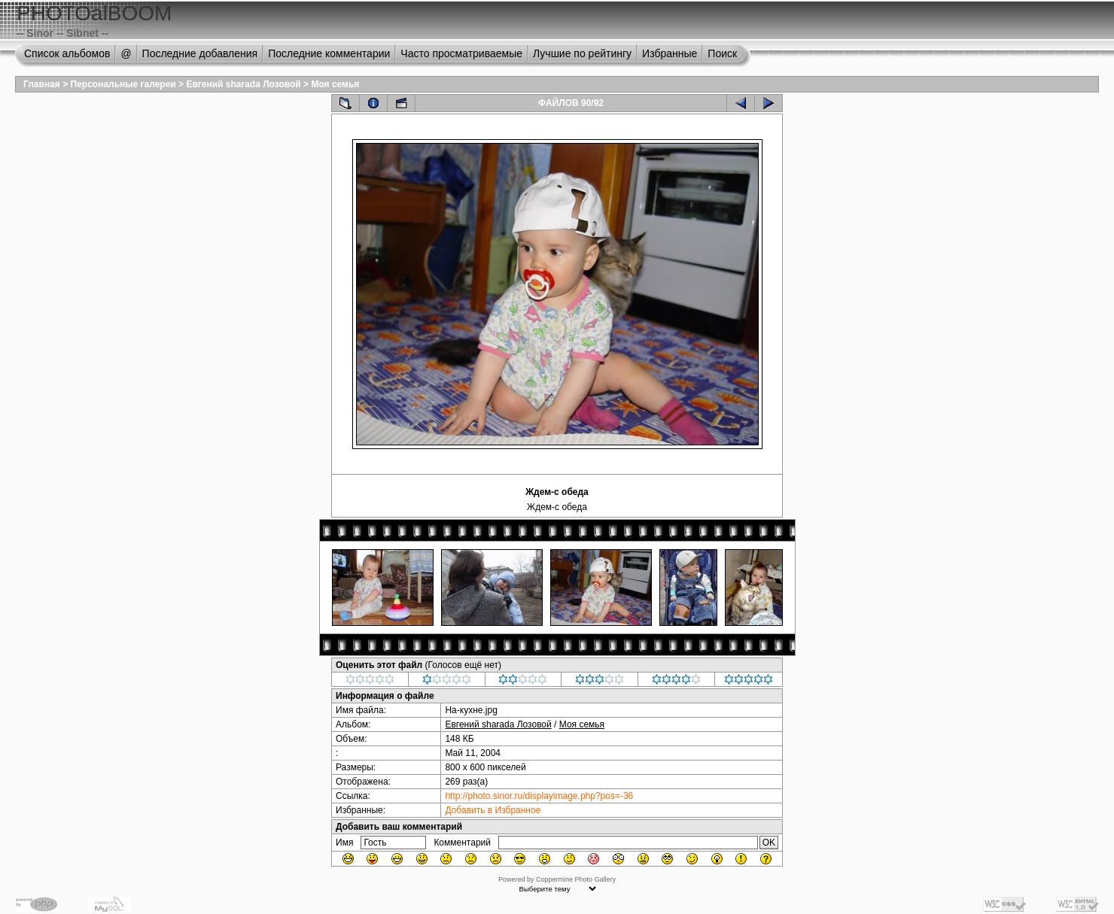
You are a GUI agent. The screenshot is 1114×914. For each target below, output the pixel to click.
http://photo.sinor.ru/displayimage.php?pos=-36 (539, 796)
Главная (41, 84)
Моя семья (335, 84)
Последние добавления (200, 53)
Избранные (669, 53)
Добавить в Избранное (492, 810)
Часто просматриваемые (461, 53)
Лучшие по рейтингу (582, 53)
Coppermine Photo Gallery (576, 879)
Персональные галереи (123, 84)
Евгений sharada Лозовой (243, 84)
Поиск (722, 53)
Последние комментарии (329, 53)
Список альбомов (67, 53)
